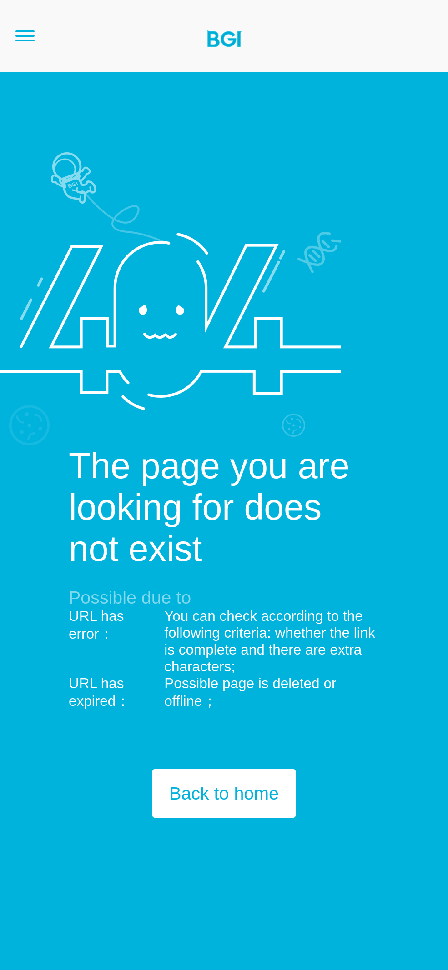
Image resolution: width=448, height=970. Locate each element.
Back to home (224, 793)
